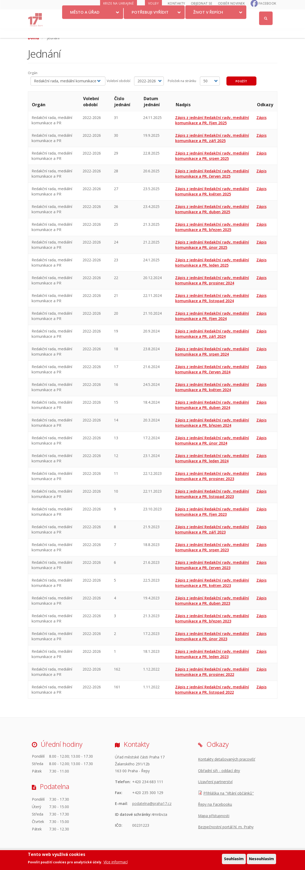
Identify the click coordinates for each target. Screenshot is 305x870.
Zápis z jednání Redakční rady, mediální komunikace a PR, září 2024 (212, 334)
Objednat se (201, 13)
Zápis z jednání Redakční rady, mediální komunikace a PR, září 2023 (212, 529)
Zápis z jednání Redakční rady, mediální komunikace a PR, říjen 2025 (212, 120)
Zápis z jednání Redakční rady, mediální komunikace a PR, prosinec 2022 (212, 672)
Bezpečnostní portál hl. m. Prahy (226, 826)
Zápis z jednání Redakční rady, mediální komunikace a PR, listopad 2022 (212, 689)
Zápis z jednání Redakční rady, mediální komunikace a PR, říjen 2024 (212, 316)
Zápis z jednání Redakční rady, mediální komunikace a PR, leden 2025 (212, 262)
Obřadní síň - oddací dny (219, 770)
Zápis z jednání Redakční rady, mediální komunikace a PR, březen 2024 (212, 422)
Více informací (116, 861)
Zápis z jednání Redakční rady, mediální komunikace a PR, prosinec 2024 (212, 280)
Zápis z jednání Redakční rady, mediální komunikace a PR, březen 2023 (212, 618)
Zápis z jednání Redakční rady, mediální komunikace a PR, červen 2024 (212, 369)
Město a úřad (85, 22)
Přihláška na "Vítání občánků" (228, 793)
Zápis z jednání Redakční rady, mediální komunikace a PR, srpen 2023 (212, 547)
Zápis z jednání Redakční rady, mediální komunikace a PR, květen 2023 (212, 583)
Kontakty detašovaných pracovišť (226, 759)
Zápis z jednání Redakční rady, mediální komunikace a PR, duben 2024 (212, 405)
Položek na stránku (182, 81)
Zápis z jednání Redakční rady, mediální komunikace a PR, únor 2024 (212, 440)
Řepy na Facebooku (215, 804)
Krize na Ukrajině (118, 13)
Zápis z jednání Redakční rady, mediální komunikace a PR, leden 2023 (212, 654)
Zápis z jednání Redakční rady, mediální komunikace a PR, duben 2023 (212, 600)
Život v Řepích (208, 22)
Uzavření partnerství (215, 781)
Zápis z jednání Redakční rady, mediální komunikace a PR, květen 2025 (212, 191)
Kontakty (176, 13)
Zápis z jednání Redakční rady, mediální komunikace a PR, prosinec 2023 (212, 476)
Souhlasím (234, 858)
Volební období (118, 81)
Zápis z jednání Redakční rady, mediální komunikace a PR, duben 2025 (212, 209)
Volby (153, 13)
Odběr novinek (231, 13)
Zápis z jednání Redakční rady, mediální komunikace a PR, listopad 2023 (212, 494)
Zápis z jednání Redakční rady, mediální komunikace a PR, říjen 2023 (212, 511)
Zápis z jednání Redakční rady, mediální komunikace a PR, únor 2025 (212, 245)
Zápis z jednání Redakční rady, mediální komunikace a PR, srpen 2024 (212, 351)
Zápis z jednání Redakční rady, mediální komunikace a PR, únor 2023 (212, 636)
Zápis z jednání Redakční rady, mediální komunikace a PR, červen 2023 (212, 565)
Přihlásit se (266, 6)
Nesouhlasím (261, 858)
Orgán (32, 73)
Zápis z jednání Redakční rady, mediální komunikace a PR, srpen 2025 (212, 156)
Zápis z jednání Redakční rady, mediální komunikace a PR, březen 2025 (212, 227)
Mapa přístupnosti (213, 815)
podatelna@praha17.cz (151, 803)
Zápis (261, 117)
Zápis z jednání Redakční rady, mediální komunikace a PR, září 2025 (212, 138)
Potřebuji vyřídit (150, 22)
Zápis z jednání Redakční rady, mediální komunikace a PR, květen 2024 (212, 387)
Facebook (267, 13)
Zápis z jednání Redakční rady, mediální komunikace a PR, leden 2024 (212, 458)
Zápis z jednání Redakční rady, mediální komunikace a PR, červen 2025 (212, 173)
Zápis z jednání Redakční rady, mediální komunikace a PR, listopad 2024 (212, 298)
